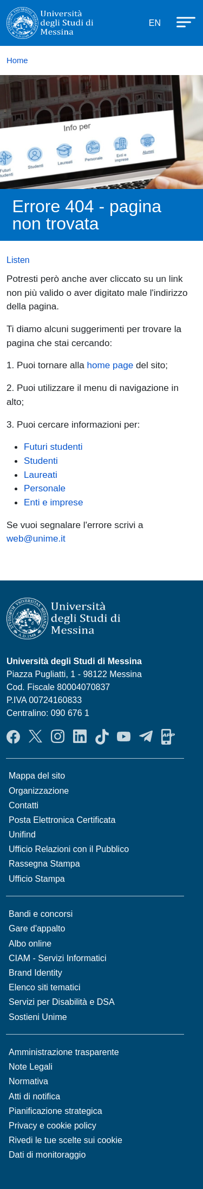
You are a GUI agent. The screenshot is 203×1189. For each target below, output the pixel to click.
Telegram (146, 736)
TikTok (102, 736)
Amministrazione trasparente (64, 1052)
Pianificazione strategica (55, 1111)
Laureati (40, 474)
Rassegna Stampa (44, 863)
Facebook (13, 736)
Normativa (28, 1081)
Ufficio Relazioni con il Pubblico (69, 849)
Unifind (22, 834)
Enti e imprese (53, 502)
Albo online (30, 943)
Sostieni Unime (38, 1017)
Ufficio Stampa (37, 878)
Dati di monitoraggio (47, 1154)
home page (110, 365)
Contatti (23, 805)
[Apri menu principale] (180, 21)
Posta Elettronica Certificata (62, 820)
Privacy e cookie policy (52, 1125)
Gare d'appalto (37, 928)
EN (155, 23)
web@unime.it (36, 538)
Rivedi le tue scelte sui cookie (65, 1140)
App (168, 736)
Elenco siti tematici (45, 987)
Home (17, 60)
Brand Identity (35, 972)
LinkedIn (80, 736)
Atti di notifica (34, 1096)
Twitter (35, 736)
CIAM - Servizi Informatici (57, 958)
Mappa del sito (37, 775)
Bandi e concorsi (41, 913)
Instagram (57, 736)
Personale (45, 488)
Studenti (41, 460)
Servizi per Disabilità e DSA (62, 1001)
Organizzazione (39, 790)
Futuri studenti (53, 446)
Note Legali (31, 1066)
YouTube (123, 736)
